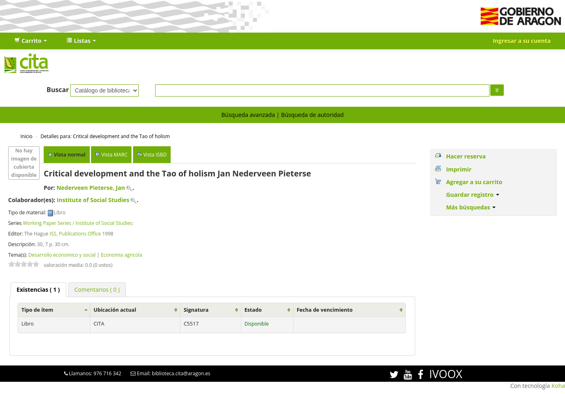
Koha (558, 386)
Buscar (58, 90)
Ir (497, 90)
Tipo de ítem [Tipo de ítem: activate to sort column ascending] (37, 309)
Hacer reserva (466, 156)
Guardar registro (472, 194)
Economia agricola (121, 254)
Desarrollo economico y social (62, 254)
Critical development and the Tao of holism (105, 136)
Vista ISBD (155, 154)
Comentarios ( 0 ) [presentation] (97, 289)
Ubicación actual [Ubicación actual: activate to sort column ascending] (114, 309)
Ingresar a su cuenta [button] (522, 40)
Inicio (26, 136)
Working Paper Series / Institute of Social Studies (77, 223)
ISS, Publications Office (75, 233)
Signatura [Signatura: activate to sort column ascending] (196, 309)
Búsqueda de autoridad (312, 115)
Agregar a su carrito (474, 182)
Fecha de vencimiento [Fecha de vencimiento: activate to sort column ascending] (325, 309)
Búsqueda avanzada (248, 115)
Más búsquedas (471, 207)
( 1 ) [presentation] (38, 289)
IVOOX (445, 373)
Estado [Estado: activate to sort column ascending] (253, 309)
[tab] (38, 289)
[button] (30, 41)
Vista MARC (114, 154)
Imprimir (459, 169)
